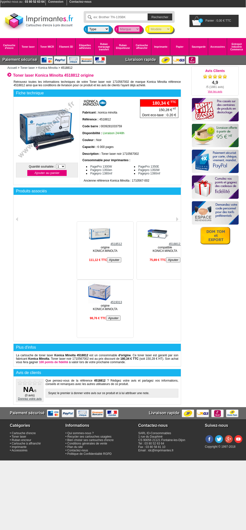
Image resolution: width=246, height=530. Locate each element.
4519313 (105, 302)
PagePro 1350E (148, 166)
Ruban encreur (21, 440)
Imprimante (161, 46)
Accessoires (217, 46)
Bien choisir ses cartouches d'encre (90, 440)
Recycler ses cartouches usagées (89, 436)
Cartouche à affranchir (26, 443)
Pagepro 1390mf (149, 173)
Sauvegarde (199, 46)
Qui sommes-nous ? (80, 433)
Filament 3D (66, 46)
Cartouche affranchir (142, 46)
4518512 (105, 244)
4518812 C (165, 244)
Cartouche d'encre (9, 46)
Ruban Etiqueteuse (123, 46)
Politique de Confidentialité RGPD (89, 454)
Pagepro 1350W (149, 170)
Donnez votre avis (30, 399)
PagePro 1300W (101, 166)
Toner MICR (47, 46)
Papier (180, 46)
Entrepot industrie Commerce (236, 47)
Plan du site (75, 447)
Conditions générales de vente (87, 443)
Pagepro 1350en (101, 170)
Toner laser (28, 46)
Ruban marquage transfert (104, 47)
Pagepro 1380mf (101, 173)
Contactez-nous (77, 450)
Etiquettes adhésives (85, 46)
